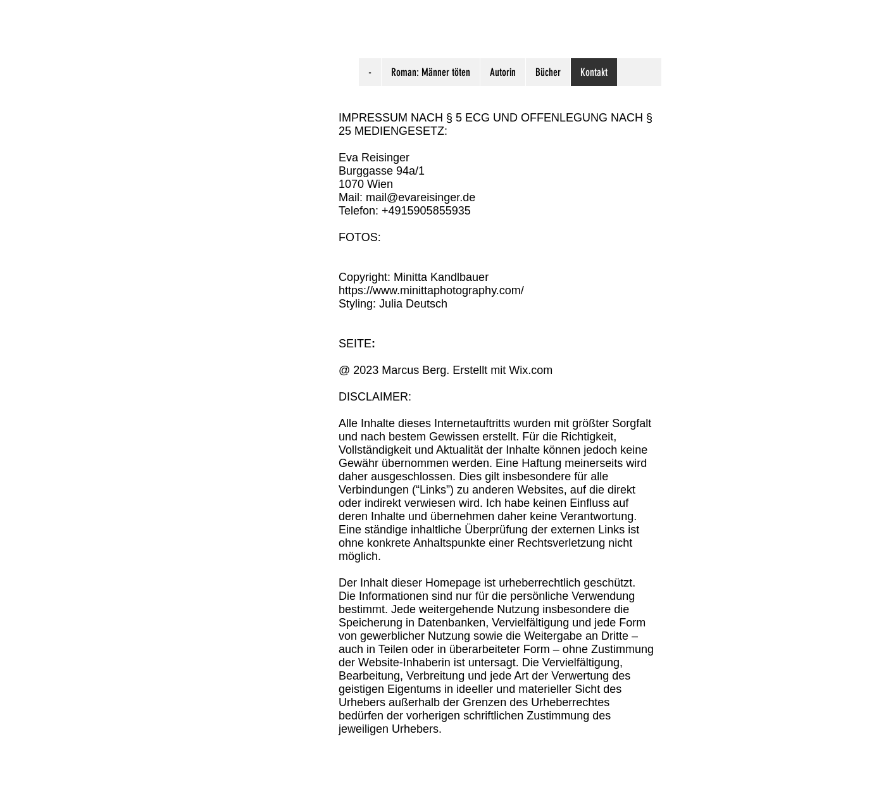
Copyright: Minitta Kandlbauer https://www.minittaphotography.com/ (431, 284)
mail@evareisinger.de (420, 197)
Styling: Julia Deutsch (393, 303)
